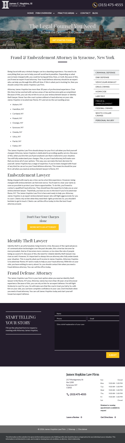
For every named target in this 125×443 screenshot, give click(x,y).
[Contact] (85, 13)
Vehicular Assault (106, 82)
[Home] (30, 13)
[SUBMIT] (112, 355)
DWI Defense (102, 77)
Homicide (101, 91)
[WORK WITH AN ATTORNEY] (43, 227)
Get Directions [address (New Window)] (108, 417)
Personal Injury (105, 120)
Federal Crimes (104, 108)
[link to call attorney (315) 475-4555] (108, 4)
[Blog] (95, 13)
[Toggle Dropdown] (54, 13)
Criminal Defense (105, 72)
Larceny (100, 96)
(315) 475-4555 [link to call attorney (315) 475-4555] (76, 394)
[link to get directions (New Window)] (81, 384)
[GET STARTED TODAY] (62, 40)
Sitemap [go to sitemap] (71, 429)
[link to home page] (17, 5)
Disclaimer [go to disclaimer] (82, 429)
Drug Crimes (103, 87)
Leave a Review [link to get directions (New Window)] (74, 417)
